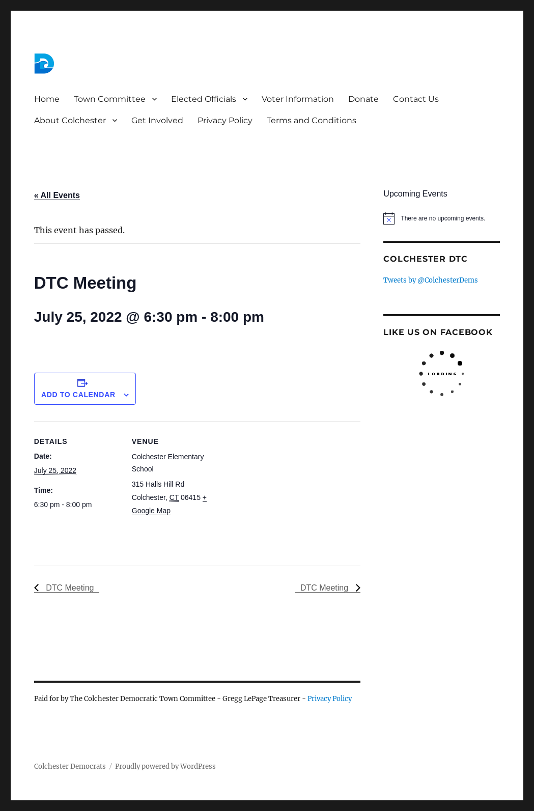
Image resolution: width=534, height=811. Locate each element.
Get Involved (157, 120)
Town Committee (110, 99)
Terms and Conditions (311, 120)
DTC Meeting (69, 587)
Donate (363, 99)
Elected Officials (203, 99)
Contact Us (416, 99)
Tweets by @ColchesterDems (430, 280)
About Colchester (70, 120)
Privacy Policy (225, 120)
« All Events (57, 195)
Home (47, 99)
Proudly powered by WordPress (165, 766)
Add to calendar (78, 394)
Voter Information (298, 99)
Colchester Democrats (70, 766)
